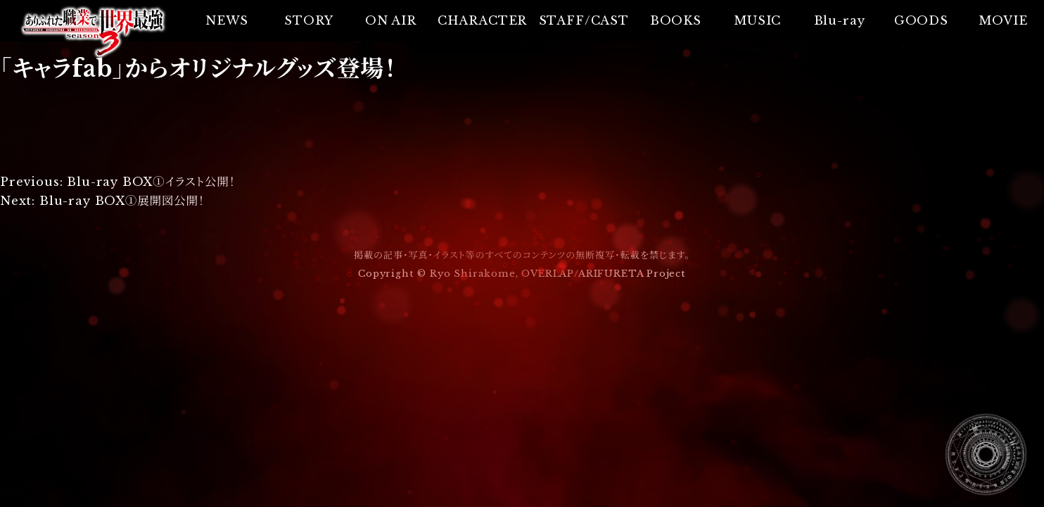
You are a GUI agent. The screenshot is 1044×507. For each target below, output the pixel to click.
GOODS (921, 20)
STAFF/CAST (584, 20)
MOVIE (1003, 20)
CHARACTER (482, 20)
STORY (308, 20)
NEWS (226, 20)
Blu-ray (839, 20)
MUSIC (757, 20)
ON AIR (390, 20)
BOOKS (675, 20)
